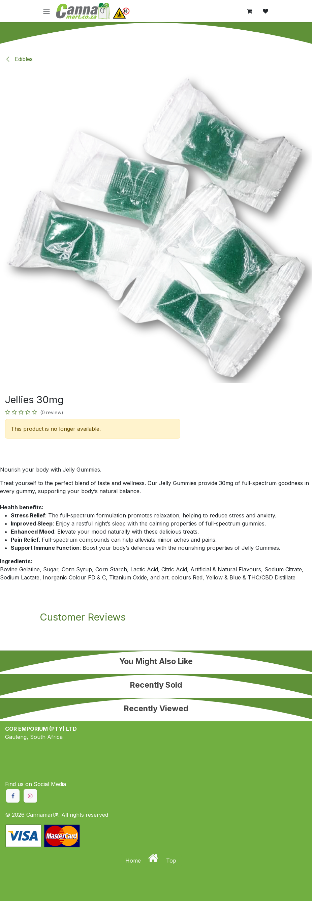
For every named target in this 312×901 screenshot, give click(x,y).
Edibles (19, 59)
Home (134, 860)
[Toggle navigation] (46, 11)
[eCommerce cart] (249, 11)
